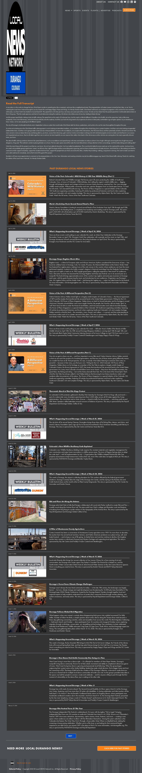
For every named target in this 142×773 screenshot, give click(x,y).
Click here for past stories (116, 748)
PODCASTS (117, 10)
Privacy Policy (75, 769)
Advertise (105, 10)
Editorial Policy (15, 769)
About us (101, 2)
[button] (68, 10)
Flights (94, 10)
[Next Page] (71, 736)
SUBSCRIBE (129, 10)
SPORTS (77, 10)
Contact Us (113, 2)
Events (85, 10)
